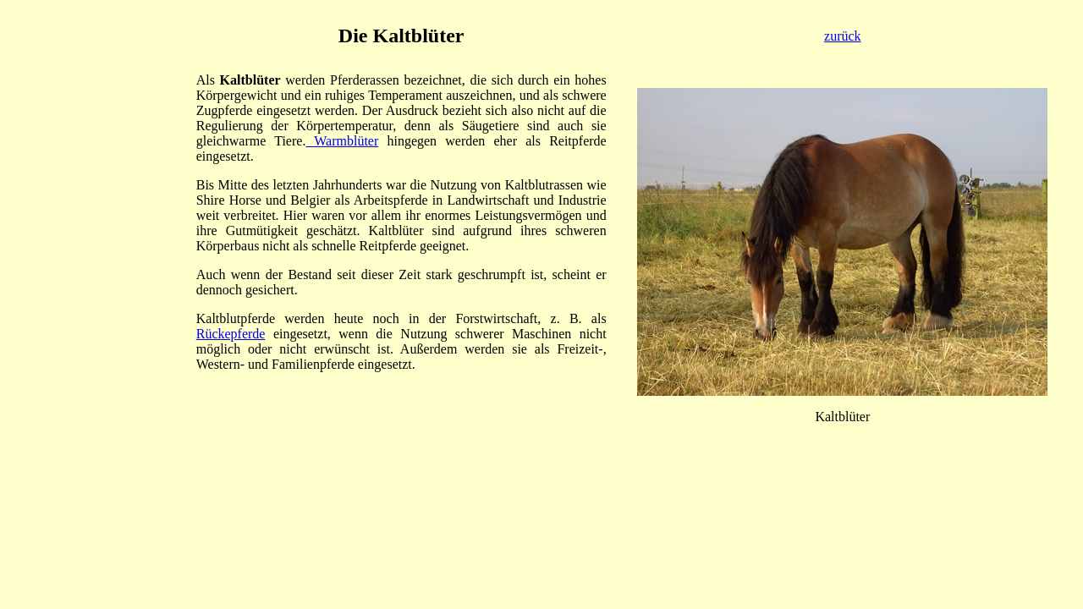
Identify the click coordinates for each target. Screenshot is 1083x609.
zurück (842, 36)
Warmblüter (341, 141)
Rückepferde (231, 333)
